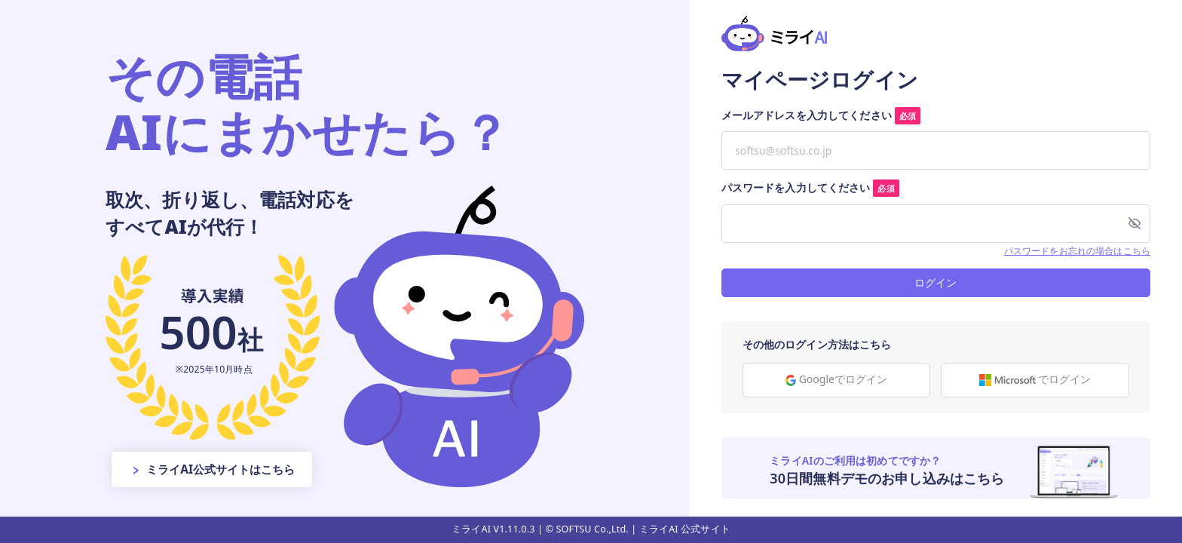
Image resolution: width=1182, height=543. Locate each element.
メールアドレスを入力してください (820, 115)
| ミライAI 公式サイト (680, 529)
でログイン (1035, 379)
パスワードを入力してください (810, 187)
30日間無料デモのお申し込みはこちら (887, 478)
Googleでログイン (836, 379)
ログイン (935, 282)
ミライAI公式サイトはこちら (213, 469)
